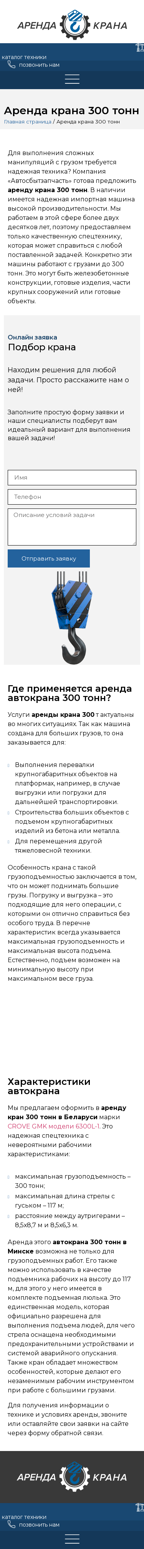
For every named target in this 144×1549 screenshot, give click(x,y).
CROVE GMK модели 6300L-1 (53, 1126)
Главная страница (27, 121)
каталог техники (24, 57)
